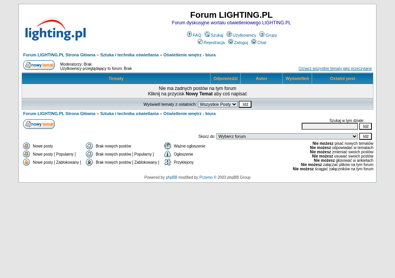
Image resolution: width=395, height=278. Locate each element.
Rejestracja (211, 42)
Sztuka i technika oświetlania (129, 55)
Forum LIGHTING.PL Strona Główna (59, 55)
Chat (259, 42)
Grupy (268, 35)
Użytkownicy (241, 35)
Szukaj (214, 35)
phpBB (171, 177)
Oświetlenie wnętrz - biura (190, 55)
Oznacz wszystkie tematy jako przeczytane (335, 68)
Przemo (206, 177)
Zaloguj (238, 42)
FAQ (194, 35)
